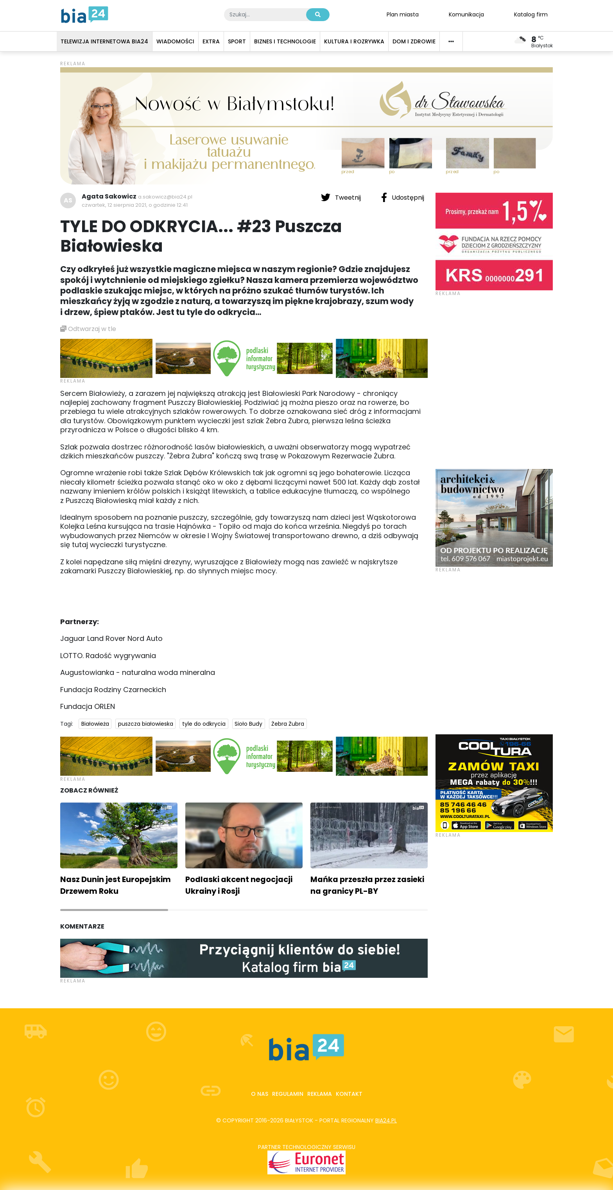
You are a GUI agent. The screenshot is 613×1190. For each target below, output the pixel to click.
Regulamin (287, 1093)
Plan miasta (403, 14)
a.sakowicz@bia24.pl (165, 196)
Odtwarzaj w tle (88, 328)
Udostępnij (402, 197)
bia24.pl (386, 1120)
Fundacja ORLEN (87, 706)
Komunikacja (466, 14)
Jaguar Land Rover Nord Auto (111, 638)
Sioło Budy (248, 724)
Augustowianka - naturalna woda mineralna (137, 672)
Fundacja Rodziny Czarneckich (113, 689)
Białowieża (95, 724)
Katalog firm (531, 14)
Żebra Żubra (287, 724)
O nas (259, 1093)
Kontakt (349, 1093)
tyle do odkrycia (204, 724)
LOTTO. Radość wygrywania (108, 655)
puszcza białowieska (145, 724)
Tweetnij (341, 197)
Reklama (319, 1093)
